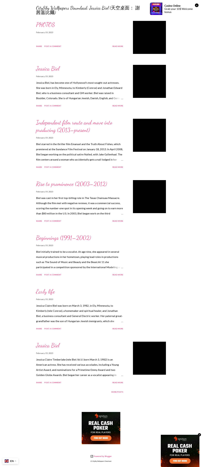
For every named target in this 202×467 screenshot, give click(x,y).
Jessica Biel (47, 68)
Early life (45, 291)
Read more (117, 46)
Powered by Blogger (101, 456)
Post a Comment (52, 46)
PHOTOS (45, 24)
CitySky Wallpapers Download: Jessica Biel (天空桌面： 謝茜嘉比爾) (88, 10)
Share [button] (39, 46)
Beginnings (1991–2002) (63, 237)
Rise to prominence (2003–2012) (71, 184)
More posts (117, 392)
